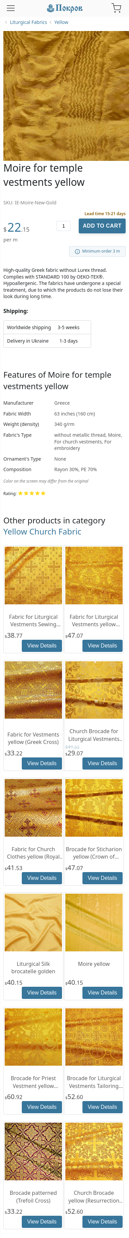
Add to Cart (102, 226)
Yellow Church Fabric (42, 531)
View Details (42, 646)
